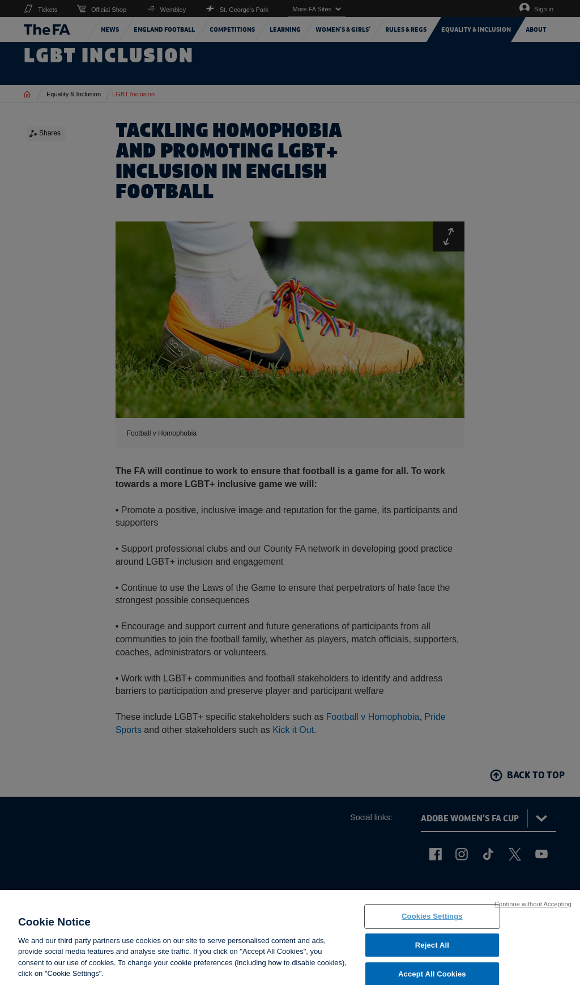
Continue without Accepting (533, 917)
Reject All (432, 958)
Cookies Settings (432, 929)
